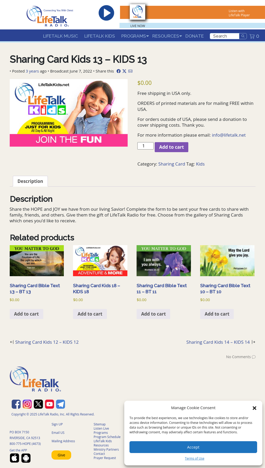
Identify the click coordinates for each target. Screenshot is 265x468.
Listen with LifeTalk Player (239, 13)
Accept (193, 447)
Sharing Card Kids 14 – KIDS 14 (218, 342)
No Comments (238, 356)
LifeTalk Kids (99, 36)
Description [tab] (30, 181)
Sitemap (99, 424)
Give (61, 454)
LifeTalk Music (60, 36)
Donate (194, 36)
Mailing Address (63, 441)
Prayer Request (104, 458)
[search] (224, 36)
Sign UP (57, 424)
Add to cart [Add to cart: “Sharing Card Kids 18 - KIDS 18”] (89, 314)
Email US (57, 432)
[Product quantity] (145, 146)
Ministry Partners (106, 449)
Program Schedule (107, 437)
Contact (99, 453)
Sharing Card (171, 164)
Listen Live (101, 428)
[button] (254, 407)
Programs (133, 36)
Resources (165, 36)
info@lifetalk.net (229, 135)
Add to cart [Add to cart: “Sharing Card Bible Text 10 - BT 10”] (217, 314)
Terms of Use (194, 458)
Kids (200, 164)
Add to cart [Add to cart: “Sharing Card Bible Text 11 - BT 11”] (153, 314)
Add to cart (171, 147)
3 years (32, 71)
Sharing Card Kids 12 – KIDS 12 (47, 342)
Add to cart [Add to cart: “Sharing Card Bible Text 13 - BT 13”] (26, 314)
